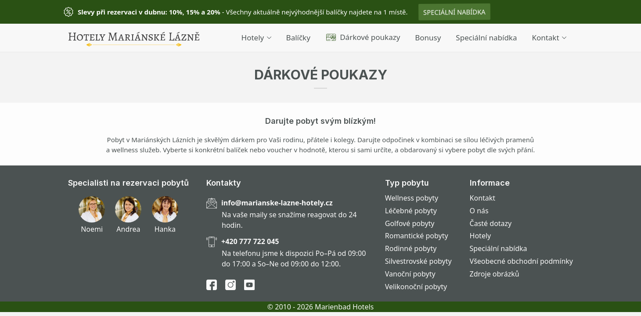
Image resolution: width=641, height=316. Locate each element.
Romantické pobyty (416, 236)
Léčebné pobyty (411, 210)
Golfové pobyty (410, 223)
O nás (479, 210)
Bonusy (428, 37)
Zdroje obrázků (494, 274)
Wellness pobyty (411, 198)
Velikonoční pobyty (416, 286)
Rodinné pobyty (411, 248)
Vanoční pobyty (410, 274)
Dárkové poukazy (362, 37)
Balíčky (298, 37)
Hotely (256, 37)
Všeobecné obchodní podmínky (521, 261)
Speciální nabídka (454, 11)
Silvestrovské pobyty (418, 261)
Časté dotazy (491, 223)
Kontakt (549, 37)
